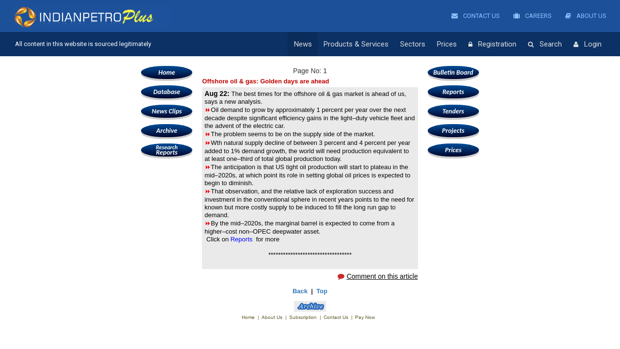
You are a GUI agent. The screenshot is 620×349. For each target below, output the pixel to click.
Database (167, 92)
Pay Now (365, 317)
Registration (492, 44)
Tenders (453, 111)
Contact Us (475, 15)
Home (166, 72)
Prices (447, 44)
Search (545, 44)
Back (300, 291)
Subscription (303, 317)
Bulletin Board (453, 72)
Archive (166, 131)
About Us (585, 15)
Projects (453, 131)
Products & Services (356, 44)
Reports (166, 150)
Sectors (412, 44)
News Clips (167, 111)
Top (321, 291)
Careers (532, 15)
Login (588, 44)
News (303, 44)
